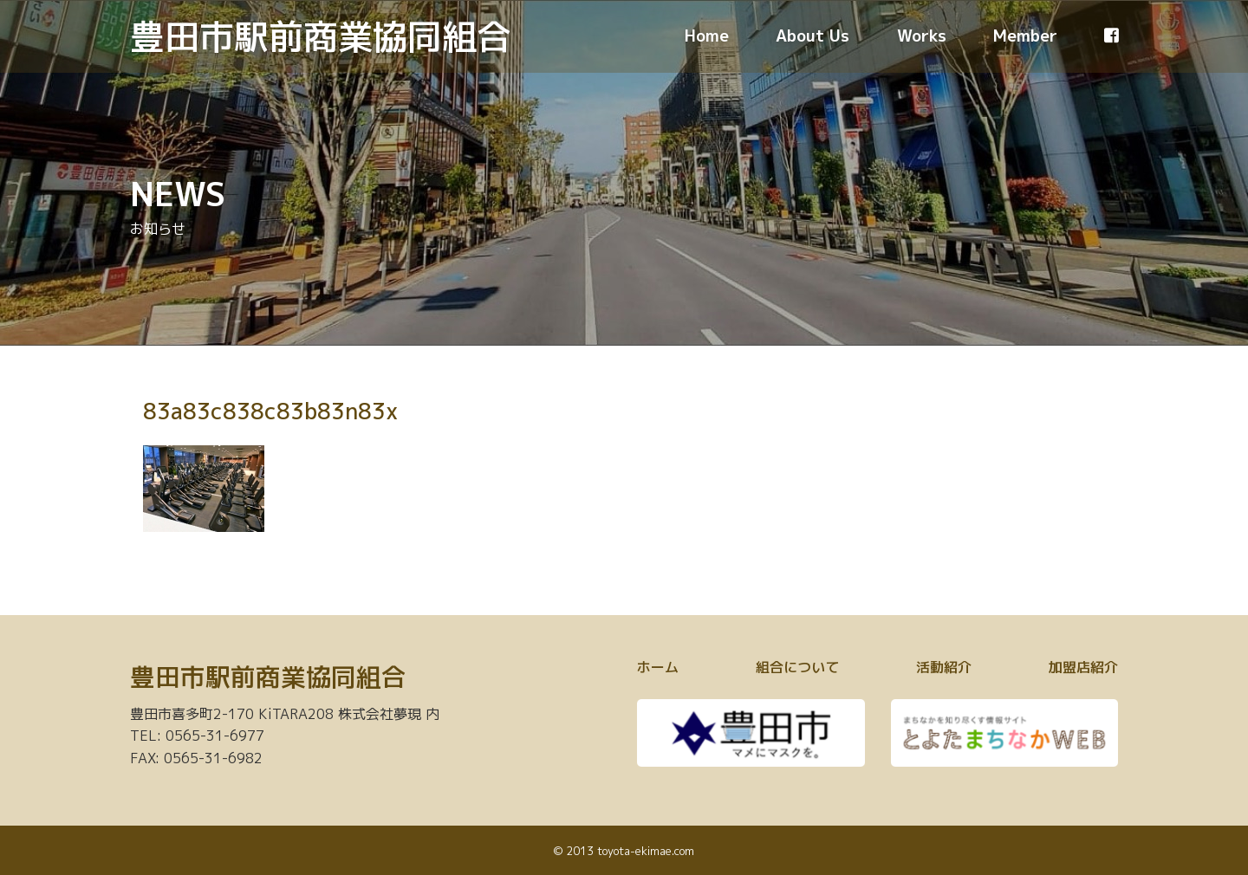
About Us (812, 35)
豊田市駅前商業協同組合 (320, 36)
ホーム (658, 667)
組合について (797, 667)
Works (921, 35)
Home (707, 35)
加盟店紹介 (1083, 667)
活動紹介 (944, 667)
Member (1025, 35)
